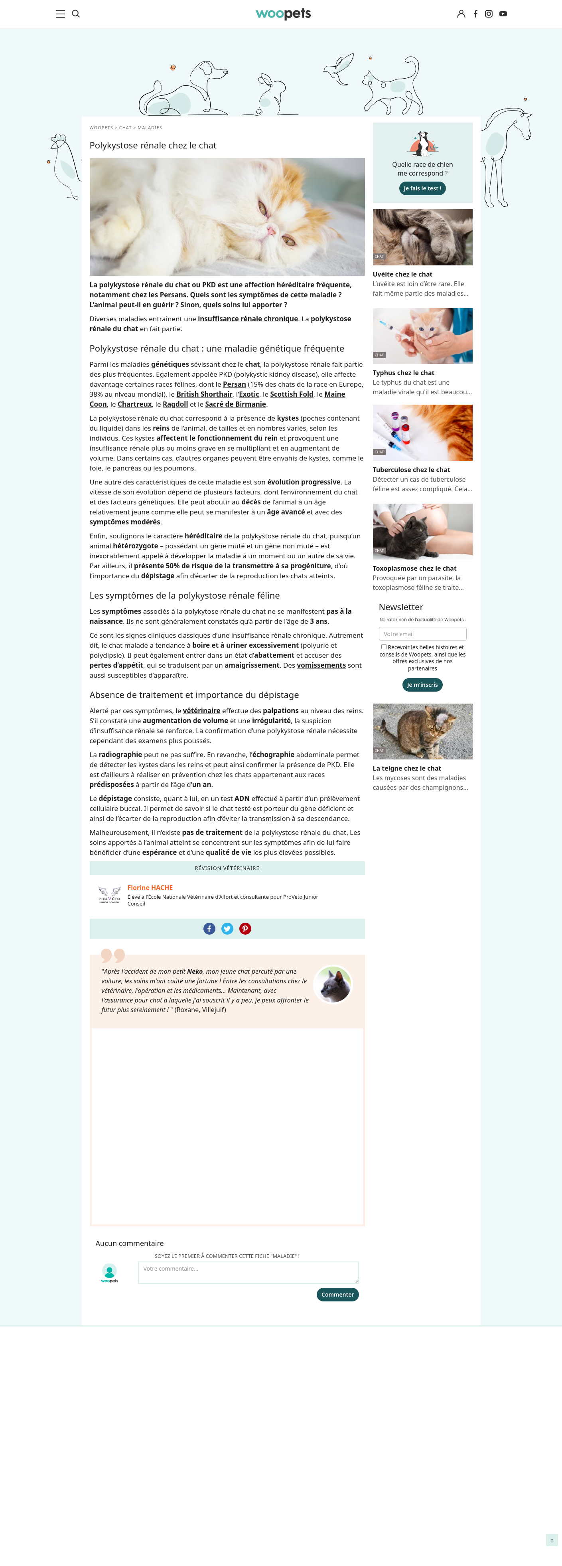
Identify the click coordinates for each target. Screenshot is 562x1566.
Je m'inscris (422, 684)
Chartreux (135, 404)
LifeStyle (104, 1228)
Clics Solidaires (114, 1242)
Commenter (337, 1133)
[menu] (62, 14)
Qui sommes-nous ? (217, 1200)
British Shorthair (204, 394)
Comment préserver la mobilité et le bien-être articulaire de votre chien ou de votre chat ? (423, 1299)
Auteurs (200, 1214)
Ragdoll (175, 404)
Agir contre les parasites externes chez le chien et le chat (422, 1237)
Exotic (249, 394)
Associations (206, 1242)
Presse (198, 1256)
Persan (234, 384)
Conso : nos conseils (122, 1256)
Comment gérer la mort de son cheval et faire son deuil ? (425, 1207)
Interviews (107, 1269)
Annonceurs (206, 1228)
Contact (199, 1269)
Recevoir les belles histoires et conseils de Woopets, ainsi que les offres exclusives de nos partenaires (422, 657)
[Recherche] (76, 14)
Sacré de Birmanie (235, 404)
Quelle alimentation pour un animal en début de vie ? (424, 1266)
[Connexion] (461, 14)
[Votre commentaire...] (248, 1111)
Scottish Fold (291, 394)
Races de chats (114, 1214)
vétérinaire (202, 710)
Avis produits (207, 1283)
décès (251, 501)
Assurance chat (114, 1297)
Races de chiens (115, 1200)
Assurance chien (116, 1283)
